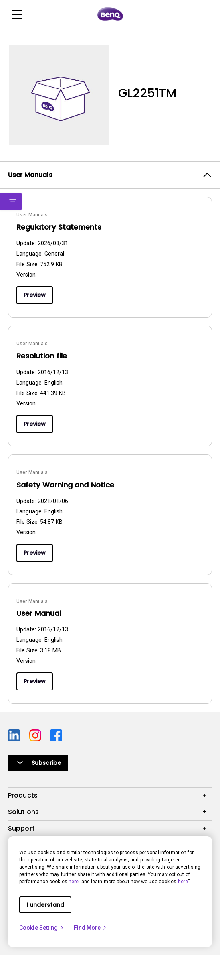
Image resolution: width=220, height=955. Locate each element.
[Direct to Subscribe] (38, 763)
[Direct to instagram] (36, 734)
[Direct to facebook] (56, 734)
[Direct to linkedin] (15, 734)
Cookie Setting (41, 927)
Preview (35, 295)
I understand (45, 905)
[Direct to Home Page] (110, 14)
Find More (90, 927)
